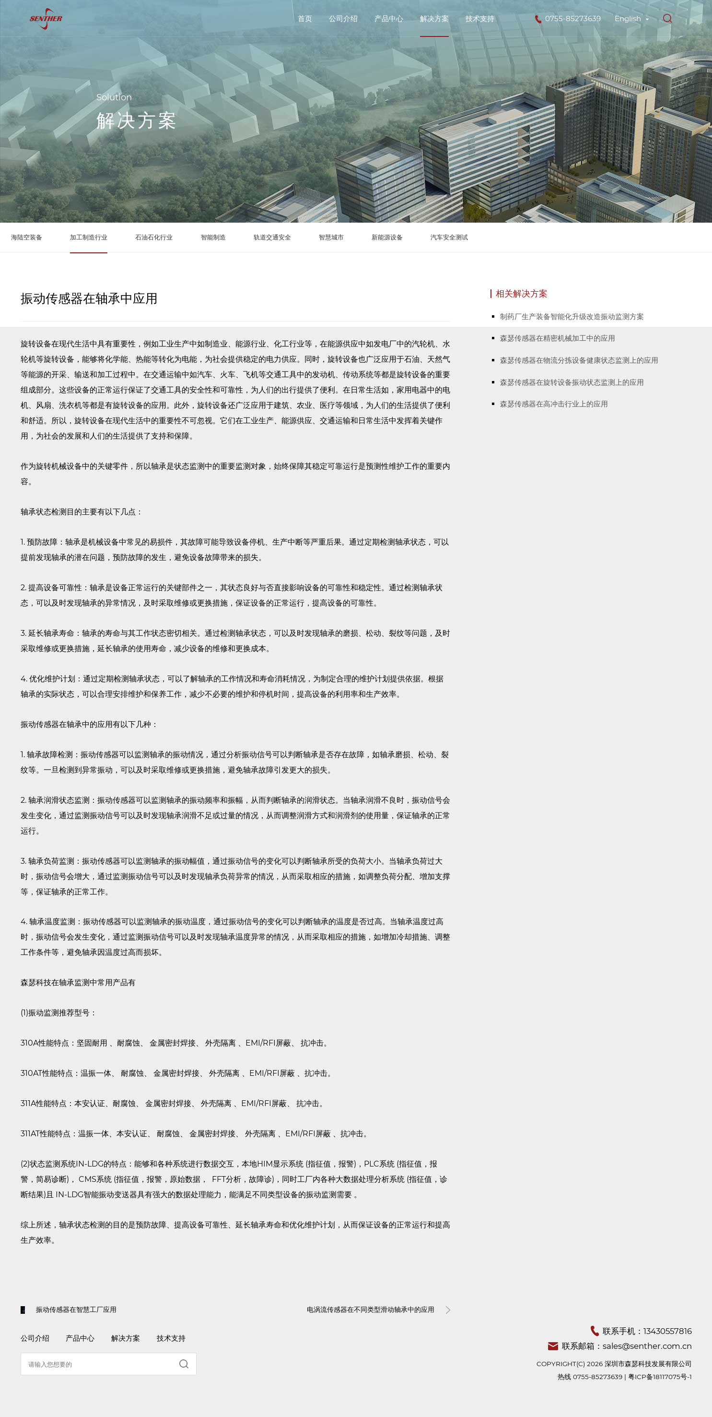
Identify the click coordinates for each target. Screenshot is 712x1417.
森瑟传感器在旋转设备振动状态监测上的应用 (572, 382)
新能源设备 (387, 237)
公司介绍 (343, 18)
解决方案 (434, 18)
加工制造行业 (88, 237)
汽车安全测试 (449, 237)
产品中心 (388, 18)
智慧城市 (331, 237)
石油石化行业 (154, 237)
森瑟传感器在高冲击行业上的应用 (554, 403)
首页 (305, 18)
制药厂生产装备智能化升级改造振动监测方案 (572, 316)
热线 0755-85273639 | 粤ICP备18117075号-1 (625, 1377)
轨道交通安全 (272, 237)
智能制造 (213, 237)
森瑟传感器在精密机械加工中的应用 (557, 338)
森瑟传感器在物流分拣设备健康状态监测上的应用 (579, 360)
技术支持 (480, 18)
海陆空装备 (26, 237)
